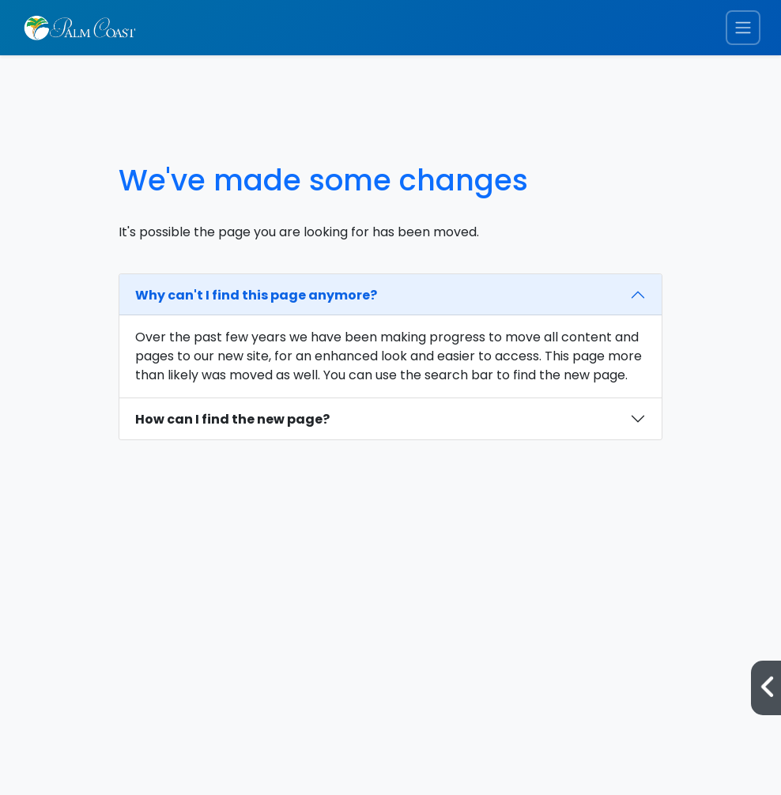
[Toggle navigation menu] (743, 28)
